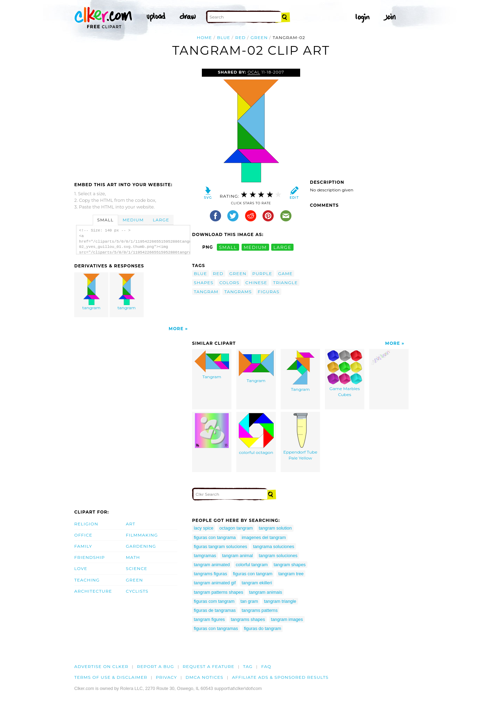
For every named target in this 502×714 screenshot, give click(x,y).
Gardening (141, 546)
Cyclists (137, 591)
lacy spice (203, 528)
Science (136, 568)
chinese (256, 282)
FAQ (266, 666)
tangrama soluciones (273, 546)
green (259, 37)
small (228, 247)
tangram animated (212, 564)
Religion (86, 523)
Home (204, 37)
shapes (203, 282)
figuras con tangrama (215, 537)
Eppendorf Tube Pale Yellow (300, 437)
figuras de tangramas (215, 610)
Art (130, 523)
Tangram (212, 364)
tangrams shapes (248, 619)
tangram (91, 292)
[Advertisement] (132, 121)
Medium (133, 219)
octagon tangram (236, 528)
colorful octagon (256, 434)
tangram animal (237, 555)
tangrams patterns (259, 610)
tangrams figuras (210, 573)
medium (255, 247)
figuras (268, 291)
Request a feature (208, 666)
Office (83, 535)
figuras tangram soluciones (220, 546)
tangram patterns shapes (218, 592)
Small (105, 219)
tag (247, 666)
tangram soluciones (278, 555)
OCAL (254, 72)
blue (223, 37)
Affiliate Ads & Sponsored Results (280, 677)
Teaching (87, 580)
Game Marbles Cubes (344, 373)
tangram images (287, 619)
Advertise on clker (101, 666)
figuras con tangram (252, 573)
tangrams (238, 291)
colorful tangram (252, 564)
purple (262, 273)
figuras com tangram (214, 601)
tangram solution (275, 528)
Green (134, 580)
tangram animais (265, 592)
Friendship (89, 557)
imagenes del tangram (264, 537)
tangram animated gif (215, 582)
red (240, 37)
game (285, 273)
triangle (285, 282)
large (282, 247)
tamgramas (205, 555)
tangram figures (209, 619)
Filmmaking (142, 535)
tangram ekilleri (257, 582)
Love (80, 568)
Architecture (93, 591)
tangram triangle (280, 601)
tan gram (249, 601)
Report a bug (155, 666)
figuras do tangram (262, 628)
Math (133, 557)
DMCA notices (204, 677)
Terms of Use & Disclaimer (110, 677)
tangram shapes (290, 564)
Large (161, 219)
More (176, 328)
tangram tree (291, 573)
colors (229, 282)
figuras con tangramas (216, 628)
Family (83, 546)
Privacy (166, 677)
